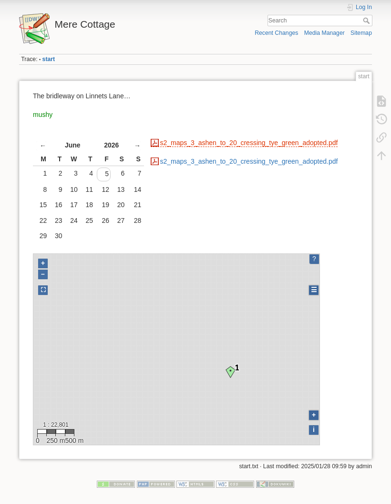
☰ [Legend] (314, 290)
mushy (42, 114)
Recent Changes (276, 33)
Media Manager (324, 33)
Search (367, 20)
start (48, 59)
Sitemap (361, 33)
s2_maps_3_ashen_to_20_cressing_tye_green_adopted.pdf (249, 143)
